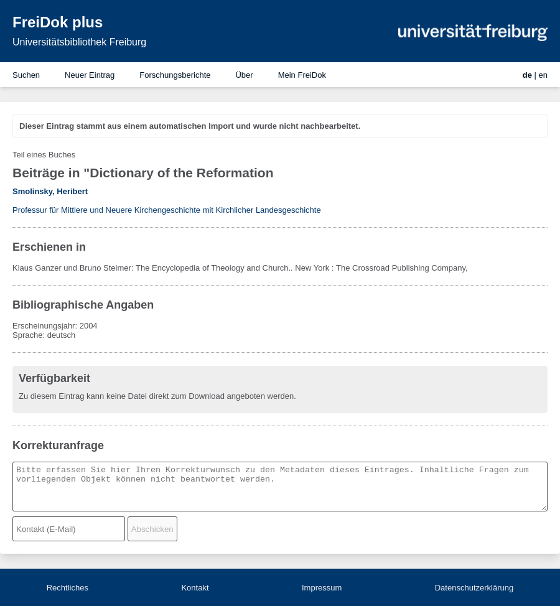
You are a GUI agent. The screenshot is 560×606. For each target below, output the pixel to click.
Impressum (322, 587)
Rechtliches (67, 587)
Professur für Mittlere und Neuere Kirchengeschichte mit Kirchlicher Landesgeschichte (166, 210)
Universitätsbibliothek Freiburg (79, 42)
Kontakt (194, 587)
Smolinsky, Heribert (50, 191)
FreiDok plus (57, 22)
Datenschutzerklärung (474, 587)
